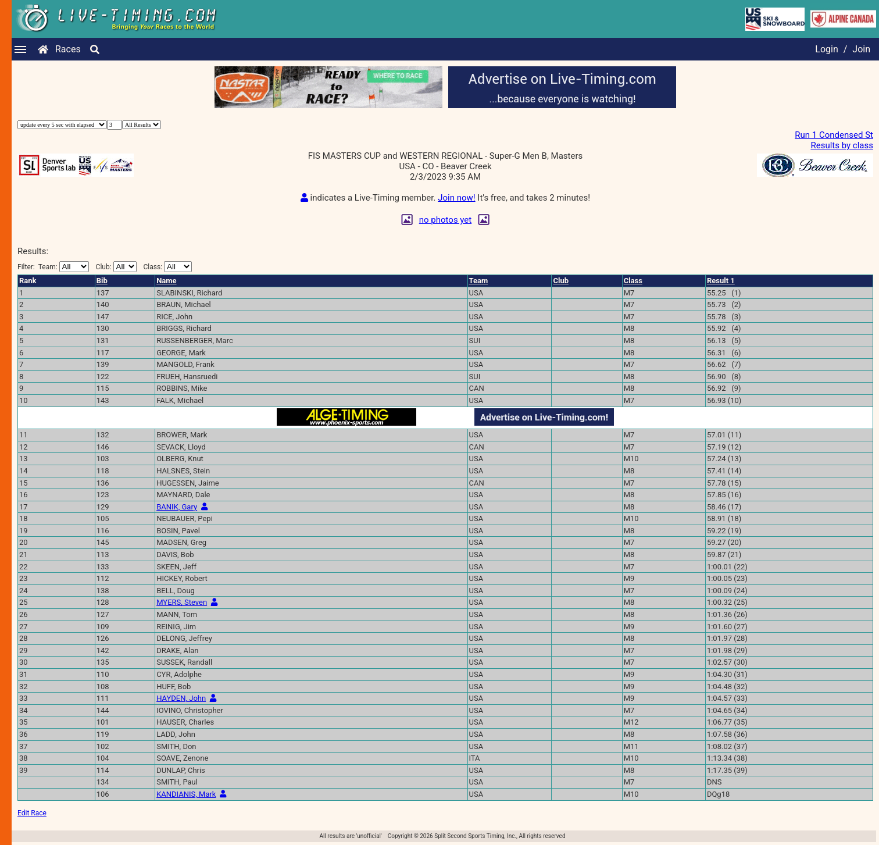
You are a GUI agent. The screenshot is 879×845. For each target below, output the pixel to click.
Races (68, 49)
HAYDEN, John (181, 698)
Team (478, 280)
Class (633, 280)
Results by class (841, 145)
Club (561, 280)
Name (166, 280)
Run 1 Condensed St (834, 135)
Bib (102, 280)
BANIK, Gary (176, 506)
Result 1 (721, 280)
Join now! (456, 197)
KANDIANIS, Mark (186, 794)
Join (861, 49)
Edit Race (32, 813)
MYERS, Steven (181, 602)
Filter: (53, 266)
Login (826, 49)
